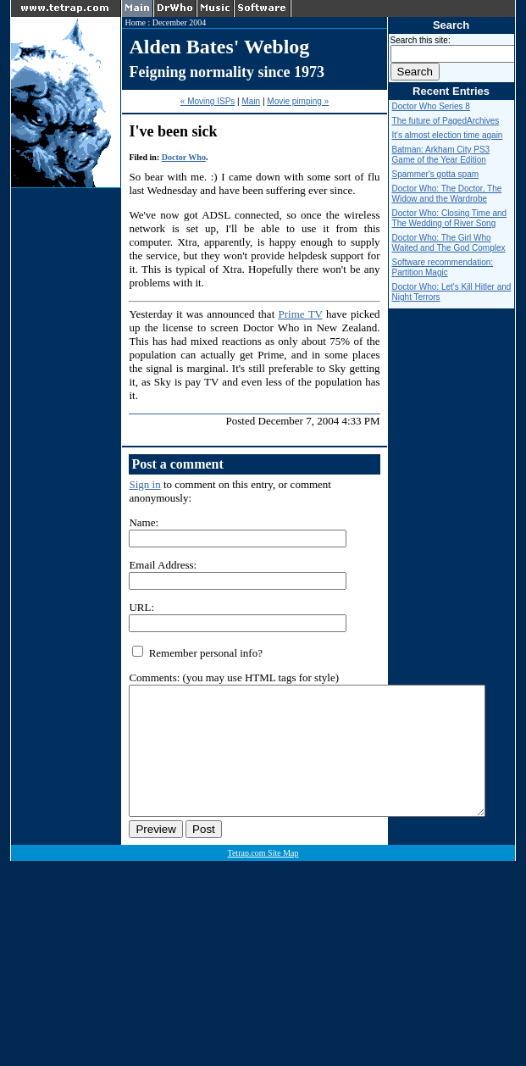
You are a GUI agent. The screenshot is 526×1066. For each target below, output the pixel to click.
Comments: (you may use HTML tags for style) (234, 677)
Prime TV (301, 314)
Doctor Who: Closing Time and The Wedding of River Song (449, 218)
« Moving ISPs (207, 101)
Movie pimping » (298, 101)
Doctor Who (184, 157)
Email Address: (163, 564)
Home (135, 22)
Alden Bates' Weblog (219, 47)
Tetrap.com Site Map (263, 878)
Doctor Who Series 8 (431, 106)
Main (250, 101)
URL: (141, 607)
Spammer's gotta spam (435, 174)
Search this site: (420, 40)
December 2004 (179, 22)
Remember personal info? (197, 653)
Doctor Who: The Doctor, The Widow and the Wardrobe (447, 193)
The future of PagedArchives (446, 120)
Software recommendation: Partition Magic (443, 267)
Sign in (144, 484)
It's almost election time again (447, 135)
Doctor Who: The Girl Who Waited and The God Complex (449, 243)
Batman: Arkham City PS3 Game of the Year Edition (441, 154)
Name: (143, 522)
